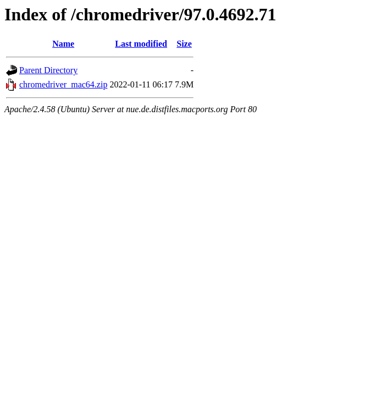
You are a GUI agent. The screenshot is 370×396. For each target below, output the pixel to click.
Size (184, 43)
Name (63, 43)
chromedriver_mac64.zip (63, 84)
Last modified (141, 43)
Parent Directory (48, 70)
